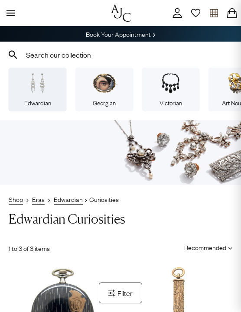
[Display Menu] (9, 13)
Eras (38, 199)
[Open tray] (214, 13)
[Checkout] (232, 13)
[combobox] (120, 55)
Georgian (104, 90)
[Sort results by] (205, 247)
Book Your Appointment (120, 34)
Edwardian (38, 90)
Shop (16, 199)
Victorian (171, 90)
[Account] (177, 13)
